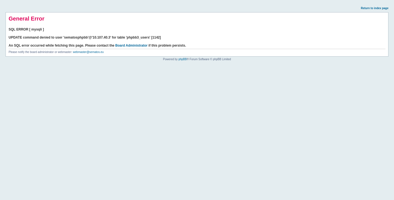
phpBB (182, 59)
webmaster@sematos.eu (88, 52)
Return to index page (374, 8)
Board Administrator (131, 45)
